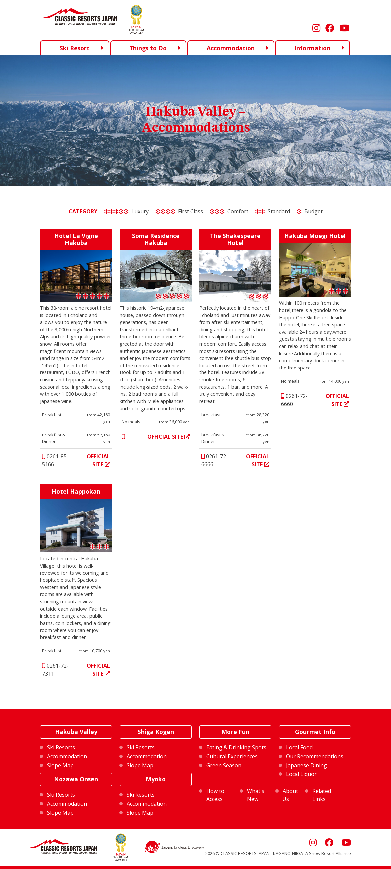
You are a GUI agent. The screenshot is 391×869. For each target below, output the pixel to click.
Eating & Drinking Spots (236, 747)
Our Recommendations (314, 756)
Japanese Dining (306, 765)
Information (312, 48)
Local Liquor (301, 774)
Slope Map (60, 765)
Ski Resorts (61, 747)
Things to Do (148, 48)
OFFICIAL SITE (98, 460)
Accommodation (231, 48)
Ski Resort (75, 47)
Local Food (299, 747)
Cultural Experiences (232, 756)
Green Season (223, 765)
